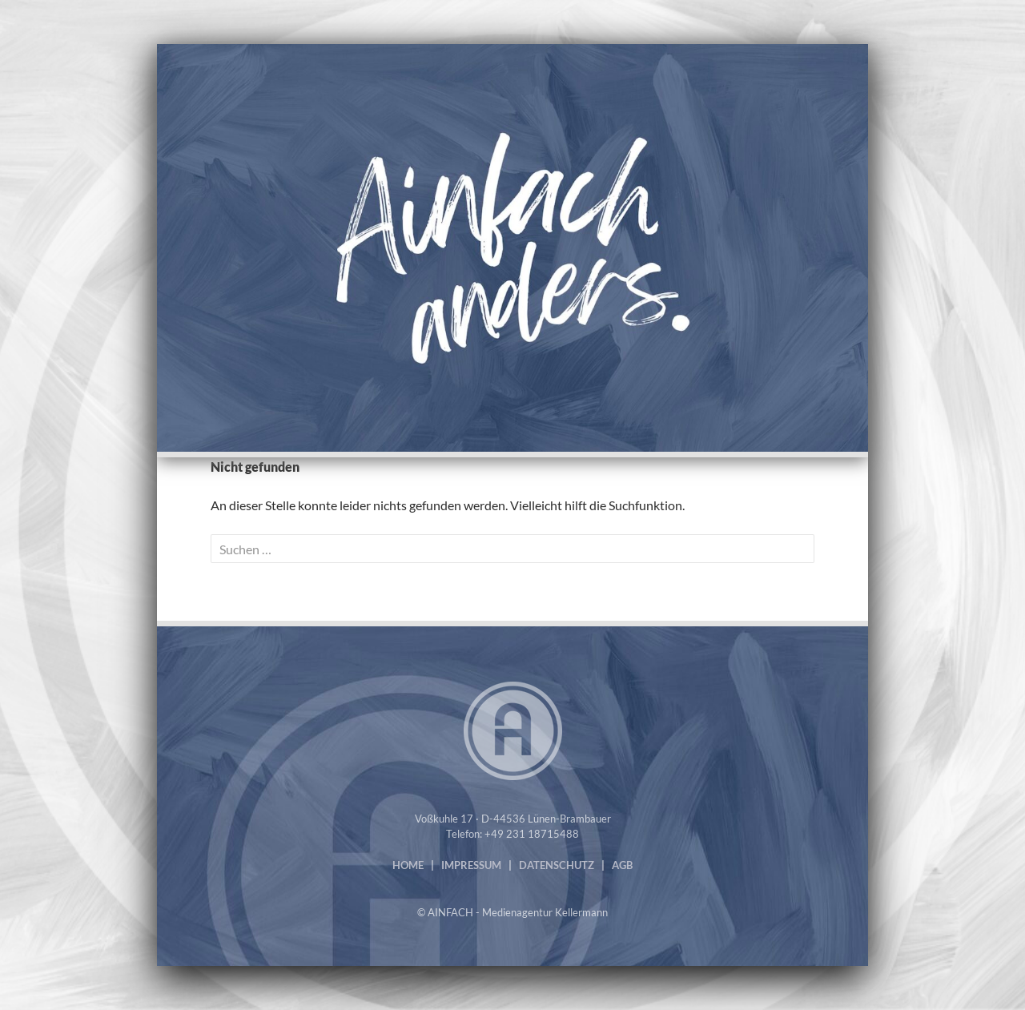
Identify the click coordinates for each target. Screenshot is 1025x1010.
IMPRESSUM (471, 865)
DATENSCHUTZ (556, 865)
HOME (408, 865)
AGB (622, 865)
